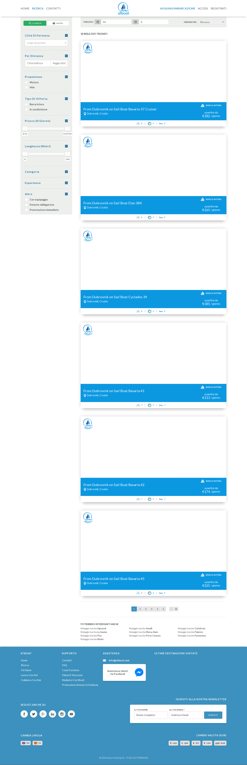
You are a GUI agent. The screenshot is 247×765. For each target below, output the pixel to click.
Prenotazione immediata (42, 209)
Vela (30, 87)
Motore (32, 82)
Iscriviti (213, 715)
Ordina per (190, 22)
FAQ (64, 665)
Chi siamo (26, 670)
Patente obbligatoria (39, 204)
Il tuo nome (141, 710)
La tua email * (177, 710)
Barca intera (34, 104)
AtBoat (123, 8)
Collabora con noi (31, 680)
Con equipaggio (36, 199)
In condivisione (36, 109)
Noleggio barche (93, 628)
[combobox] (46, 43)
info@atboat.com (119, 660)
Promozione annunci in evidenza (80, 684)
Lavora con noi (29, 675)
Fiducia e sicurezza (72, 675)
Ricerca (25, 665)
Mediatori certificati (73, 680)
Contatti (67, 660)
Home (24, 660)
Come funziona (70, 670)
